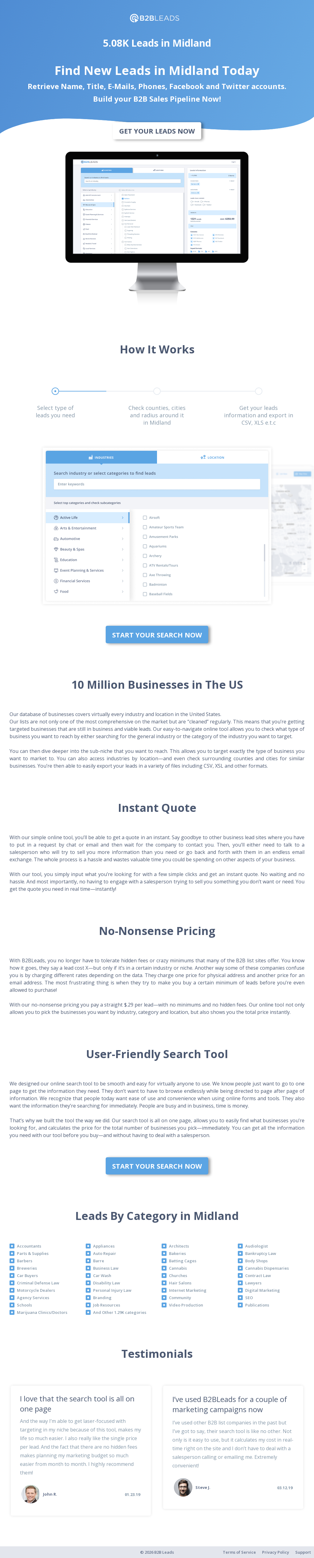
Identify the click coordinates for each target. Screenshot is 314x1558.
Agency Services (33, 1297)
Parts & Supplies (33, 1253)
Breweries (27, 1268)
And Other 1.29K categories (119, 1312)
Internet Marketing (187, 1290)
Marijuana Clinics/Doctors (42, 1312)
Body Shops (256, 1261)
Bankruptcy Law (260, 1253)
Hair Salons (180, 1283)
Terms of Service (239, 1552)
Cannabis (178, 1268)
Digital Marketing (262, 1290)
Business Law (106, 1268)
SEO (249, 1297)
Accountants (29, 1246)
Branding (102, 1297)
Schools (24, 1305)
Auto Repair (104, 1253)
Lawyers (253, 1283)
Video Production (186, 1305)
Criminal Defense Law (38, 1283)
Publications (257, 1305)
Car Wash (102, 1275)
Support (303, 1552)
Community (180, 1297)
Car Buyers (27, 1275)
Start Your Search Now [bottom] (157, 634)
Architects (179, 1246)
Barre (98, 1261)
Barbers (24, 1261)
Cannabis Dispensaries (267, 1268)
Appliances (104, 1246)
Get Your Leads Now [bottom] (157, 130)
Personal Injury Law (112, 1290)
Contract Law (258, 1275)
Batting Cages (182, 1261)
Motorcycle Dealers (36, 1290)
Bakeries (177, 1253)
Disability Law (106, 1283)
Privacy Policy (275, 1552)
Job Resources (106, 1305)
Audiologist (256, 1246)
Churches (178, 1275)
